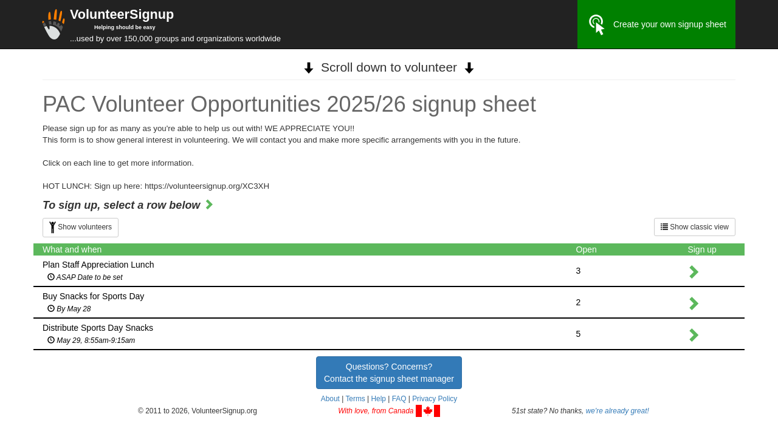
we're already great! (617, 411)
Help (378, 399)
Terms (355, 399)
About (330, 399)
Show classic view (695, 227)
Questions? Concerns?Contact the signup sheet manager (389, 373)
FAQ (399, 399)
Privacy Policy (434, 399)
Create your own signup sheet (656, 25)
